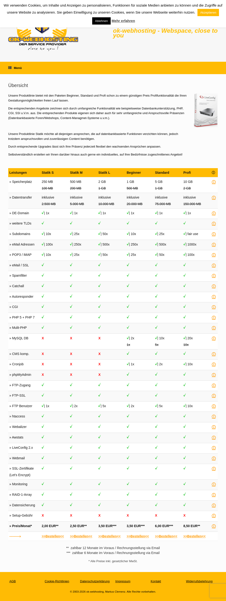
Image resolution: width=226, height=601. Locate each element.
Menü (15, 68)
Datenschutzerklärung (94, 581)
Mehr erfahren (123, 21)
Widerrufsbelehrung (199, 581)
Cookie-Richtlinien (57, 581)
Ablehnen (101, 21)
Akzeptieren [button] (208, 12)
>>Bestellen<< (53, 536)
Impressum (122, 581)
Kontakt (156, 581)
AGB (12, 581)
